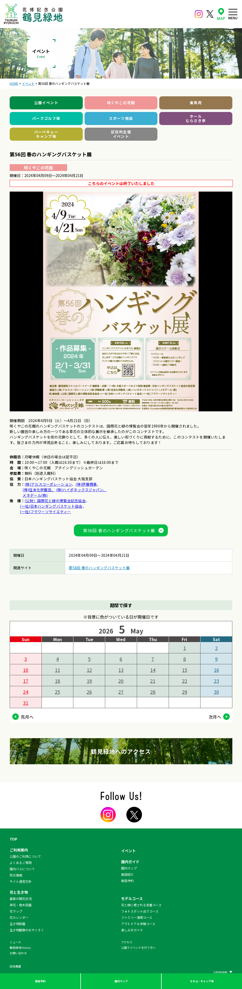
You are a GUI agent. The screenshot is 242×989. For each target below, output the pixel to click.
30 (216, 691)
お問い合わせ (18, 953)
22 (184, 680)
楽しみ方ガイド (132, 930)
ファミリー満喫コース (136, 917)
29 (184, 691)
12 (89, 669)
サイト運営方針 (21, 881)
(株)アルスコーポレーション (48, 484)
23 (216, 680)
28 (152, 691)
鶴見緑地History (20, 947)
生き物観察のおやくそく (27, 930)
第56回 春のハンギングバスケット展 (119, 530)
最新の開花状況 (21, 898)
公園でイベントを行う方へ (138, 947)
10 (25, 669)
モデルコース (132, 898)
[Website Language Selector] (223, 972)
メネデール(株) (35, 495)
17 (25, 680)
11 (57, 669)
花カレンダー (19, 917)
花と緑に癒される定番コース (141, 905)
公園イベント (46, 102)
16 (216, 669)
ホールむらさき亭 (196, 118)
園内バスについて (22, 869)
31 (25, 702)
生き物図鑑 (17, 923)
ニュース (15, 942)
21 (152, 680)
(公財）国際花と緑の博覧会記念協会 (55, 500)
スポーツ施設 (121, 118)
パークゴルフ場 (46, 118)
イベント (128, 850)
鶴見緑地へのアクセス (121, 751)
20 (120, 680)
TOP (13, 839)
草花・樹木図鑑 (21, 905)
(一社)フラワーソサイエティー (45, 511)
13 (120, 669)
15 (184, 669)
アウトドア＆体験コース (138, 923)
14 (152, 669)
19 (89, 680)
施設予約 (40, 981)
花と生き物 (19, 892)
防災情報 (16, 875)
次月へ (215, 717)
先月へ (27, 717)
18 (57, 680)
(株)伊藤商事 (86, 484)
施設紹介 (127, 874)
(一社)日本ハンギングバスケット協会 (51, 506)
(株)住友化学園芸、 (38, 489)
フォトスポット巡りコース (139, 911)
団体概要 (15, 966)
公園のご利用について (25, 856)
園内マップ (121, 981)
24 (25, 691)
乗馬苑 (196, 102)
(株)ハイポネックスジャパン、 (81, 489)
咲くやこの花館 (121, 102)
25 (57, 691)
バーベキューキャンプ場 (46, 134)
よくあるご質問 (21, 862)
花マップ (16, 911)
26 (89, 691)
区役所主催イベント (121, 134)
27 (120, 691)
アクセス (126, 942)
